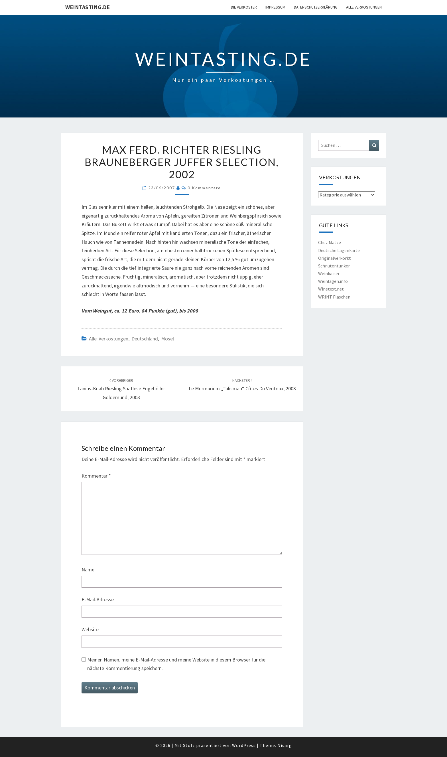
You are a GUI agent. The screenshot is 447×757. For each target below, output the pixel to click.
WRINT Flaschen (334, 297)
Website (90, 629)
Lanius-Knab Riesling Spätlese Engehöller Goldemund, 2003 (121, 389)
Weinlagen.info (333, 281)
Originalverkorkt (334, 258)
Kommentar (96, 475)
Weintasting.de (87, 7)
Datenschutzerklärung (316, 7)
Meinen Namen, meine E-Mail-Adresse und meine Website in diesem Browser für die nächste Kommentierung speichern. (176, 664)
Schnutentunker (334, 266)
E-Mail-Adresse (98, 599)
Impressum (275, 7)
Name (88, 569)
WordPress (244, 745)
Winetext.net (331, 289)
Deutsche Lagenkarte (339, 250)
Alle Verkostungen (364, 7)
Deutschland (144, 338)
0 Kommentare (204, 187)
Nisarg (284, 745)
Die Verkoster (244, 7)
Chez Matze (329, 242)
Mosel (167, 338)
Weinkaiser (329, 273)
